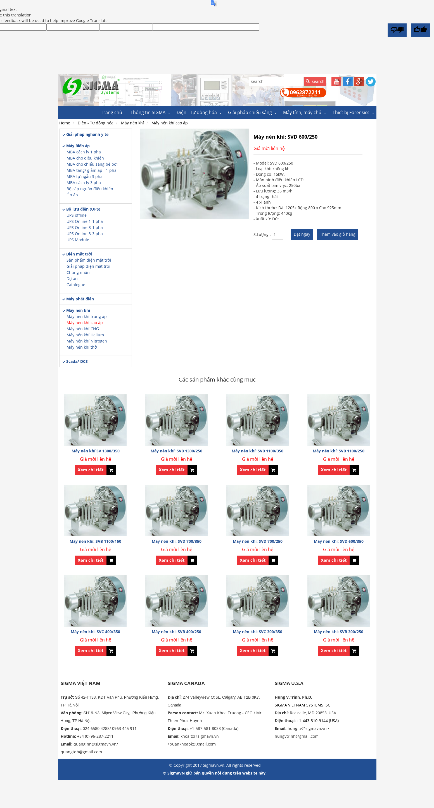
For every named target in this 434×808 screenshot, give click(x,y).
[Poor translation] (397, 30)
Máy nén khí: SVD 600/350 (339, 541)
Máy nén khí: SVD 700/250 (258, 541)
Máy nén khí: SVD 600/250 (285, 136)
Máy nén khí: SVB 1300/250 (176, 451)
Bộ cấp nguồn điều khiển (90, 188)
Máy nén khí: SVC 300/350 (257, 631)
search (315, 81)
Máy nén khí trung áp (87, 316)
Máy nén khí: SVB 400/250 (176, 631)
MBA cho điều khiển (85, 158)
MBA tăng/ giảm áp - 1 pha (92, 170)
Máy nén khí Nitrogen (87, 341)
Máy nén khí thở (82, 347)
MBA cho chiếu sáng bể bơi (92, 164)
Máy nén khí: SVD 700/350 (176, 541)
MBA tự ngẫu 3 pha (85, 176)
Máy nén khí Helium (85, 334)
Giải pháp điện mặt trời (88, 266)
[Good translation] (420, 30)
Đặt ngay (302, 234)
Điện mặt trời (79, 254)
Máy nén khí (78, 310)
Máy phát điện (80, 299)
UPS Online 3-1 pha (85, 227)
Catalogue (76, 284)
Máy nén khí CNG (83, 328)
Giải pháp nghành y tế (87, 134)
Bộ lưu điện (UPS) (83, 209)
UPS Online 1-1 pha (85, 221)
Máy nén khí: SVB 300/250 (338, 631)
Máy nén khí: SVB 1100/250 (338, 451)
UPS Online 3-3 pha (85, 233)
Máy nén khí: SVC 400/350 (95, 631)
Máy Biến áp (78, 145)
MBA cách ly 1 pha (84, 152)
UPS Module (78, 239)
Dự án (72, 278)
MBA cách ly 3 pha (84, 182)
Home (64, 123)
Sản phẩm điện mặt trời (89, 260)
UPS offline (77, 215)
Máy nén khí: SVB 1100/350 (257, 451)
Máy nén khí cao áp (85, 322)
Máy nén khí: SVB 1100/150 (95, 541)
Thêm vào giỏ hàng (337, 234)
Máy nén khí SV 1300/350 (96, 451)
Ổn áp (72, 194)
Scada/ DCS (77, 361)
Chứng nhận (78, 272)
